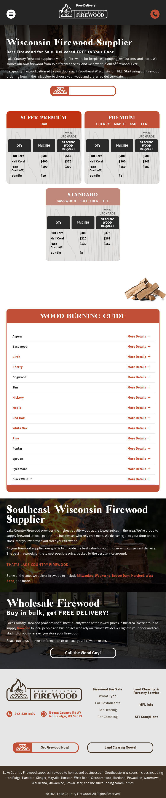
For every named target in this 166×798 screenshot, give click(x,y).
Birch (16, 357)
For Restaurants (107, 703)
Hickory (18, 397)
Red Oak (19, 418)
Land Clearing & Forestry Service (146, 691)
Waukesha (102, 575)
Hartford (137, 575)
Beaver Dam (121, 575)
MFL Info (146, 704)
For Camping (108, 717)
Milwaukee (85, 575)
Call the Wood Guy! (83, 653)
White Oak (20, 428)
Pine (16, 438)
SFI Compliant (146, 716)
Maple (17, 408)
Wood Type (108, 696)
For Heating (108, 710)
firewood (23, 628)
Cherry (18, 367)
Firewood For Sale (107, 689)
